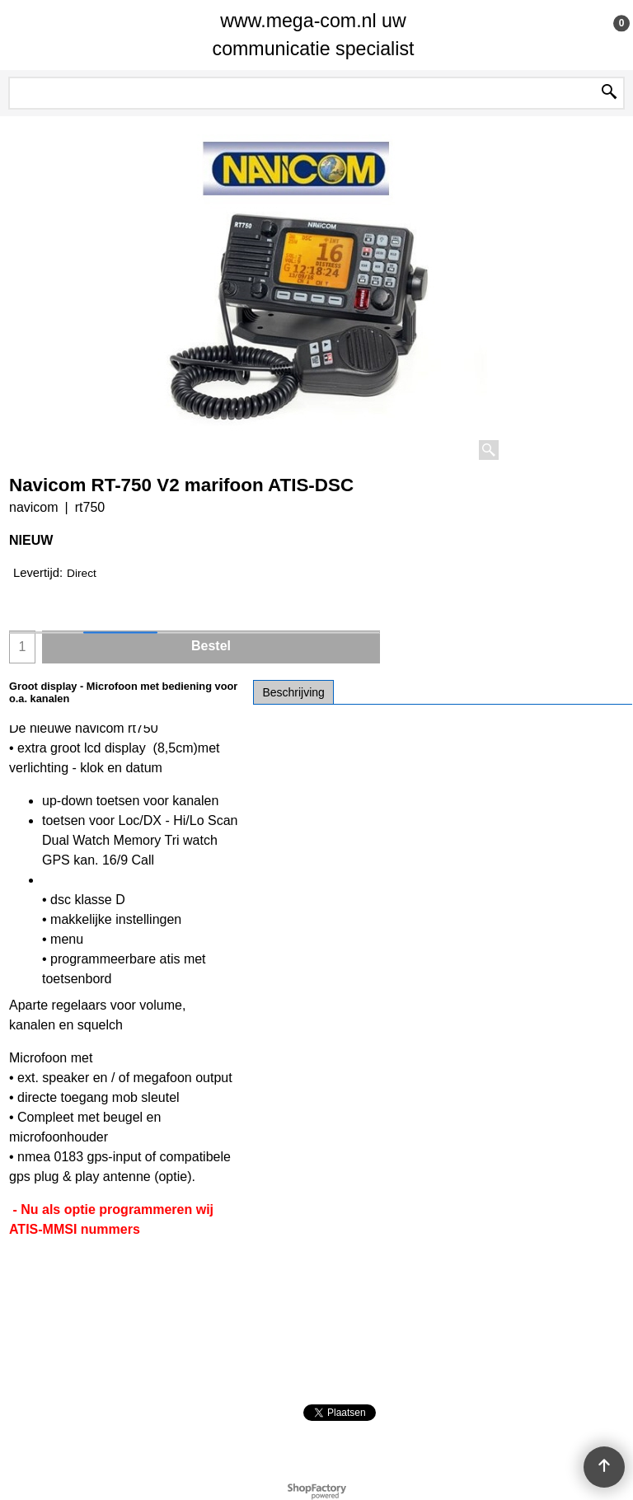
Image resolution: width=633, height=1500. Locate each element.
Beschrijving (293, 692)
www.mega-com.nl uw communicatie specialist (314, 34)
